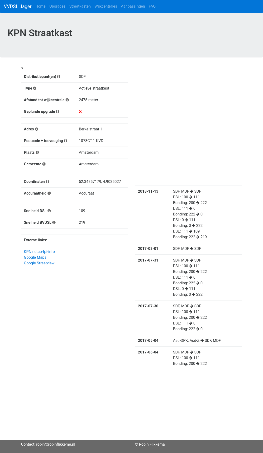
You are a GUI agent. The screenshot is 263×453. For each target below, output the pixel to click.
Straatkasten (80, 6)
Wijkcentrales (106, 6)
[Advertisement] (131, 406)
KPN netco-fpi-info (39, 251)
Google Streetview (39, 263)
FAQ (152, 6)
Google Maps (35, 257)
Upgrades (57, 6)
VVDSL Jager (18, 6)
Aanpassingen (133, 6)
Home (40, 6)
